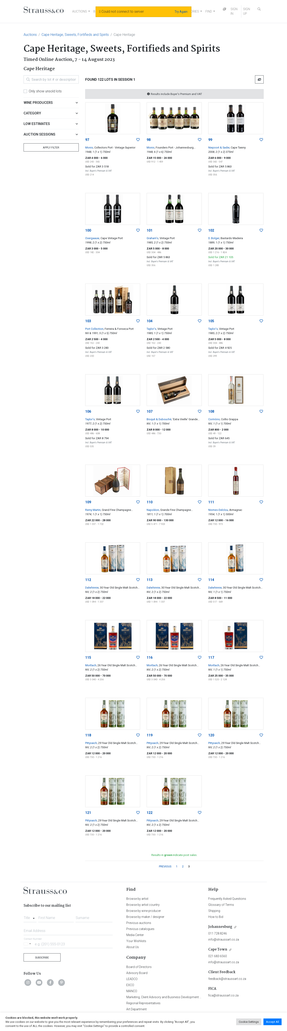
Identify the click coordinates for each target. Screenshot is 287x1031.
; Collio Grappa (229, 419)
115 (88, 657)
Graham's (152, 238)
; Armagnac (235, 510)
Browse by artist (137, 898)
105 (211, 321)
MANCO (131, 991)
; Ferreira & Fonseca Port (118, 328)
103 (88, 321)
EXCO (130, 985)
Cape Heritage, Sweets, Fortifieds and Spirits (75, 35)
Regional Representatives (143, 1003)
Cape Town (217, 949)
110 (149, 502)
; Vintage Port (166, 238)
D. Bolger (213, 238)
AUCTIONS (79, 11)
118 (88, 735)
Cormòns (214, 419)
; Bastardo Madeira (231, 238)
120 (211, 735)
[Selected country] (28, 944)
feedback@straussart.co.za (227, 978)
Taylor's (151, 328)
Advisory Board (137, 973)
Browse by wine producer (143, 911)
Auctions (30, 35)
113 (149, 580)
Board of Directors (139, 967)
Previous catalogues (140, 929)
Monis (89, 147)
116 (149, 657)
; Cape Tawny (237, 147)
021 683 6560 (217, 956)
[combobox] (30, 916)
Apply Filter (51, 147)
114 (211, 580)
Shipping (214, 911)
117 (211, 657)
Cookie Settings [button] (249, 1021)
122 (149, 813)
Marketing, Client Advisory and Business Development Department (170, 997)
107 (149, 411)
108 (211, 411)
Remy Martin (93, 510)
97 (87, 140)
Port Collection (94, 328)
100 (88, 230)
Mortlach (90, 665)
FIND (208, 11)
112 (88, 580)
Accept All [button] (272, 1021)
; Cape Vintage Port (111, 238)
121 (88, 813)
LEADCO (132, 979)
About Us (132, 947)
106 (88, 411)
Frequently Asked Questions (227, 898)
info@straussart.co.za (223, 939)
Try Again (181, 11)
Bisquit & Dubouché (159, 419)
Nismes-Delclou (218, 510)
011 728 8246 (217, 933)
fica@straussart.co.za (223, 995)
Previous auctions (138, 923)
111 (211, 502)
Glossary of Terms (221, 904)
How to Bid (215, 917)
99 (210, 140)
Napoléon (153, 510)
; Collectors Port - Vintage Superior (114, 147)
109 (88, 502)
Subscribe (42, 957)
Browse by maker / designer (145, 917)
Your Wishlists (136, 941)
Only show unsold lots (45, 91)
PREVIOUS (165, 866)
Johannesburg (220, 927)
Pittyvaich (91, 743)
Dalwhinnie (92, 587)
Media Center (135, 935)
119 (149, 735)
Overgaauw (92, 238)
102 (211, 230)
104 (149, 321)
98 (149, 140)
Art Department (136, 1009)
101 (149, 230)
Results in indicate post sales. (174, 855)
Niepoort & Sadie (218, 147)
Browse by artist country (143, 904)
